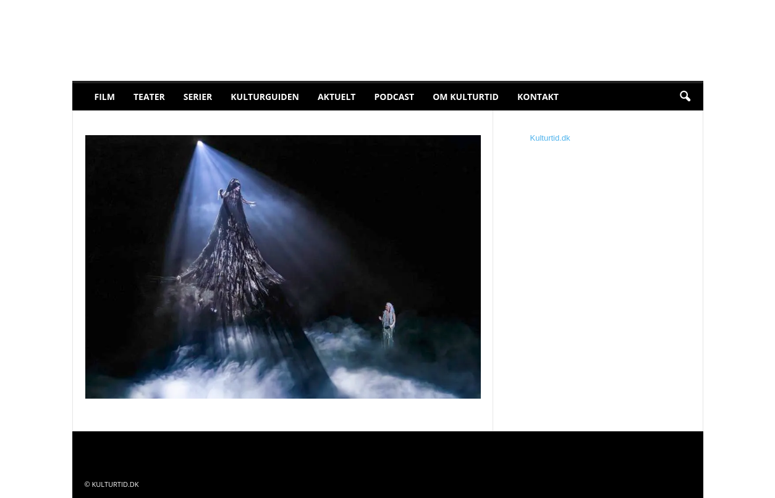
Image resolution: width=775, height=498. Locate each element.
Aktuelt (337, 96)
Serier (198, 96)
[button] (684, 96)
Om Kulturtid (466, 96)
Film (105, 96)
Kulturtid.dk (550, 138)
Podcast (394, 96)
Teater (149, 96)
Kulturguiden (265, 96)
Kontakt (538, 96)
